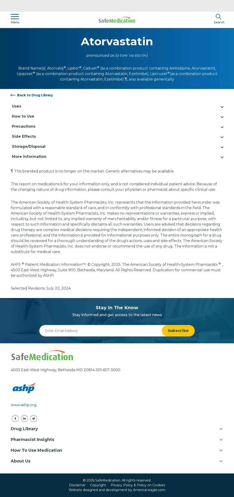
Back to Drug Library (35, 95)
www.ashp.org (24, 405)
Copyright (98, 485)
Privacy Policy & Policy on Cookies (138, 485)
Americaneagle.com (149, 490)
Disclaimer (77, 485)
